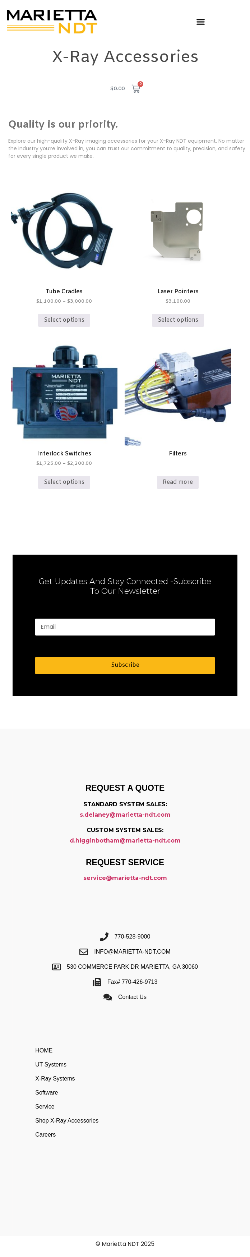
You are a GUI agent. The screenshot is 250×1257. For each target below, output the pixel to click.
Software (46, 1092)
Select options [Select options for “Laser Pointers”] (178, 320)
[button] (201, 21)
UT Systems (50, 1064)
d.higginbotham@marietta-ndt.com (125, 840)
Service (44, 1107)
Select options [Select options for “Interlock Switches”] (64, 482)
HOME (43, 1050)
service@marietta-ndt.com (125, 878)
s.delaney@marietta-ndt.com (125, 814)
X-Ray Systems (55, 1078)
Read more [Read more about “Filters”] (178, 482)
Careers (45, 1135)
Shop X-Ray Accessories (66, 1121)
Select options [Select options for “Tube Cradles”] (64, 320)
